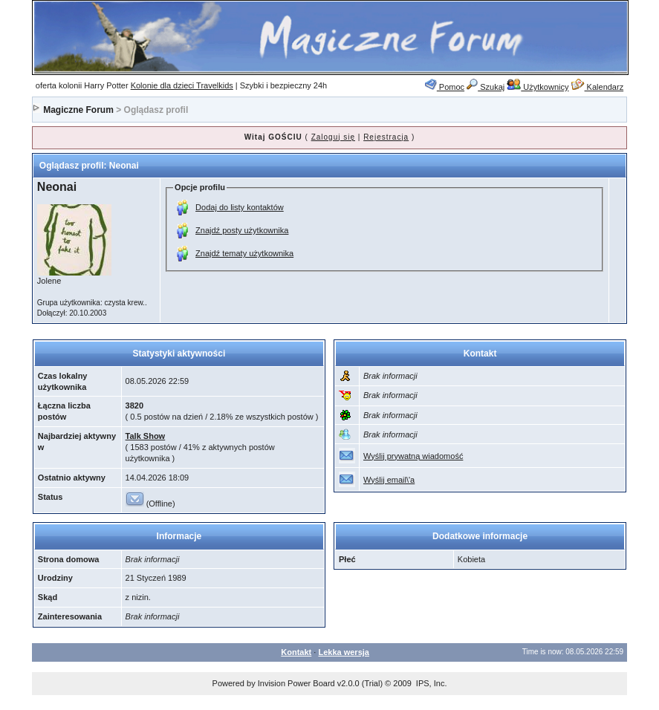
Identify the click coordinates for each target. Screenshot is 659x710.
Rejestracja (386, 137)
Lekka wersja (343, 652)
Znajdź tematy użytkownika (244, 253)
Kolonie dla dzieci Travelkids (182, 85)
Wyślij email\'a (389, 479)
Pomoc (444, 86)
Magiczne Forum (78, 110)
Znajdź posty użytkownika (241, 230)
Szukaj (485, 86)
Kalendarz (597, 86)
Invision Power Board (296, 683)
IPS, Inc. (431, 683)
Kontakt (296, 652)
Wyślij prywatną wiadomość (413, 456)
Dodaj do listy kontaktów (239, 207)
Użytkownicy (537, 86)
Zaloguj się (333, 137)
